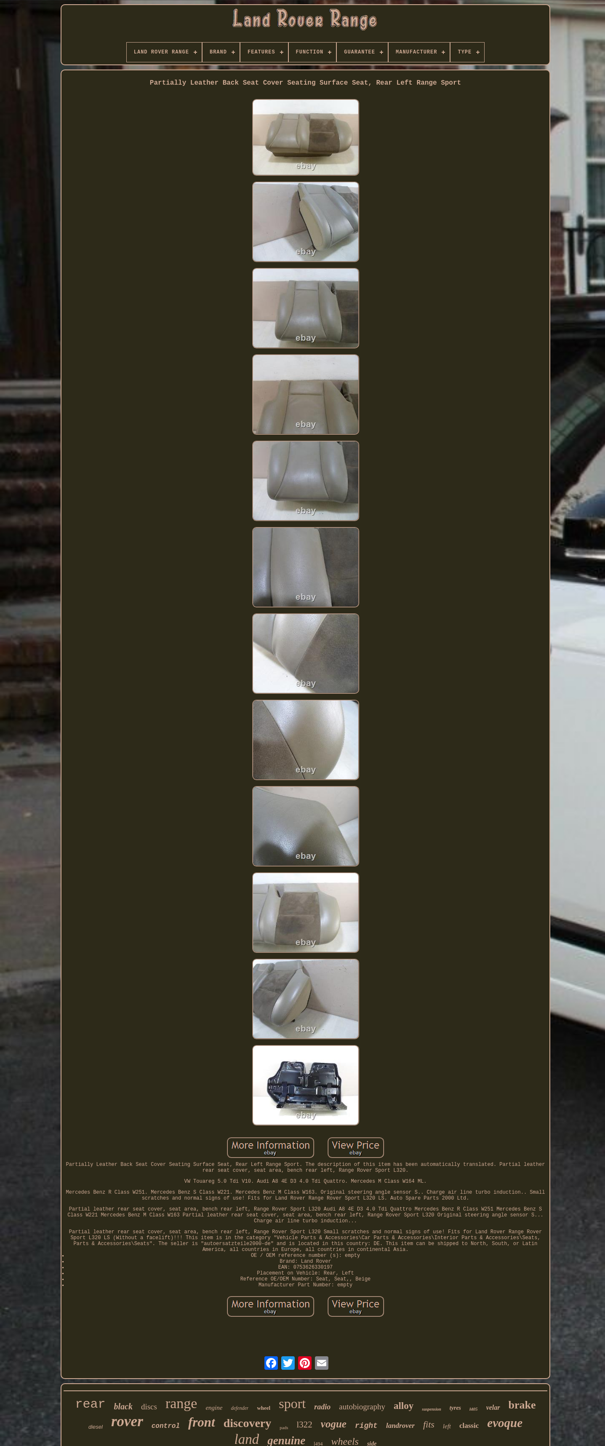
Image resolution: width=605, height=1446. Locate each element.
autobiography (362, 1406)
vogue (333, 1424)
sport (292, 1403)
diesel (95, 1427)
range (181, 1403)
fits (428, 1424)
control (166, 1426)
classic (469, 1426)
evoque (504, 1423)
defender (239, 1408)
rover (127, 1421)
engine (213, 1407)
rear (90, 1404)
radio (322, 1407)
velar (493, 1407)
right (366, 1426)
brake (522, 1405)
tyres (455, 1408)
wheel (263, 1408)
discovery (248, 1423)
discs (149, 1406)
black (123, 1406)
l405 (473, 1408)
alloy (403, 1406)
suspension (431, 1409)
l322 (304, 1424)
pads (284, 1427)
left (447, 1426)
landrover (400, 1426)
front (201, 1422)
